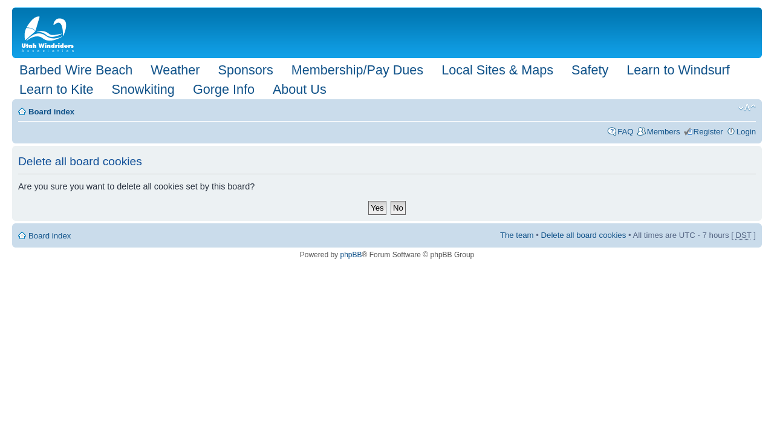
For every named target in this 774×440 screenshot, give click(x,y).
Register (708, 131)
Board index (51, 111)
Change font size (747, 107)
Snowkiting (142, 89)
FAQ (625, 131)
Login (746, 131)
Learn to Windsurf (677, 69)
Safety (589, 69)
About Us (300, 89)
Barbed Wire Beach (75, 69)
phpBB (351, 255)
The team (517, 235)
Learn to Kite (56, 89)
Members (663, 131)
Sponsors (245, 69)
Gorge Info (224, 89)
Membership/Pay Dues (357, 69)
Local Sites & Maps (497, 69)
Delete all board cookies (583, 235)
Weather (175, 69)
